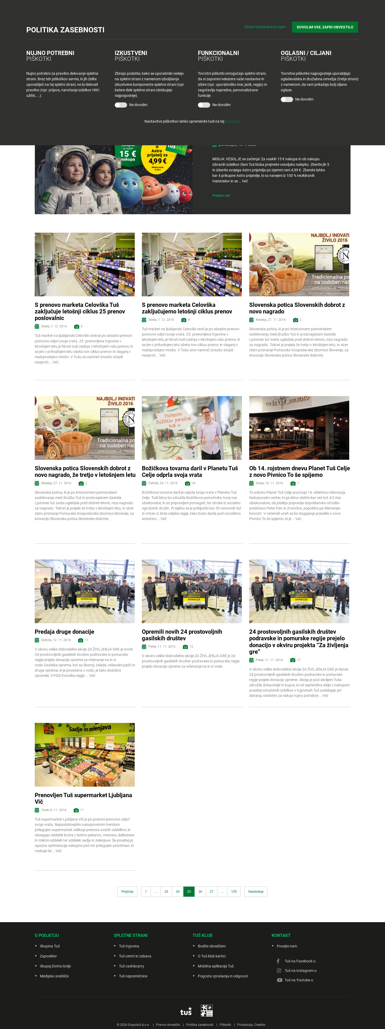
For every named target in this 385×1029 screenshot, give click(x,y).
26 (200, 891)
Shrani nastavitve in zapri (266, 26)
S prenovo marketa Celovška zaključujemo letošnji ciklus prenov (187, 308)
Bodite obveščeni (212, 946)
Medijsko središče (54, 976)
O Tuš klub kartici (212, 956)
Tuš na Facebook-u (300, 961)
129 (234, 891)
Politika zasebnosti (199, 1025)
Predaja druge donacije (64, 631)
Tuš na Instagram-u (301, 970)
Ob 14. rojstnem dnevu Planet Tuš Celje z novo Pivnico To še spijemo (299, 471)
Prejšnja (127, 891)
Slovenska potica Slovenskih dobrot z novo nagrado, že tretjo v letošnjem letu (85, 471)
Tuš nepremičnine (133, 976)
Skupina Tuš (50, 946)
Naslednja (255, 891)
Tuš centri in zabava (135, 956)
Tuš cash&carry (131, 966)
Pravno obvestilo (168, 1025)
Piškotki (225, 1025)
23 (166, 891)
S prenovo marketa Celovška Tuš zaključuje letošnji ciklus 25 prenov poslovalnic (80, 312)
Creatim (260, 1025)
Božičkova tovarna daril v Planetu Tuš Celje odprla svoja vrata (190, 471)
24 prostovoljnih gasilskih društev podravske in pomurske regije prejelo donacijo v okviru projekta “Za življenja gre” (298, 641)
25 (189, 891)
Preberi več (221, 195)
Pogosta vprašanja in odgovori (223, 976)
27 (211, 891)
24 (177, 891)
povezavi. (233, 121)
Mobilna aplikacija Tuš (216, 966)
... (155, 891)
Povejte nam (287, 946)
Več (245, 181)
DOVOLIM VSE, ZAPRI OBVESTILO (325, 26)
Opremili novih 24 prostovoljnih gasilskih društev (182, 635)
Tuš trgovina (129, 946)
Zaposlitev (48, 956)
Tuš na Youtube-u (299, 980)
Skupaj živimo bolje (55, 966)
